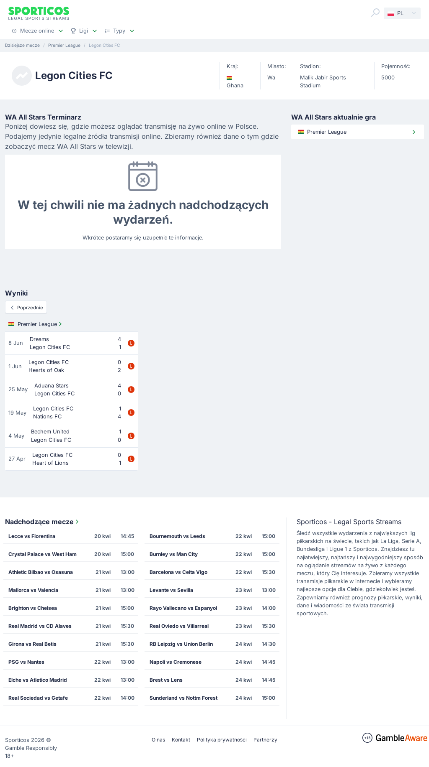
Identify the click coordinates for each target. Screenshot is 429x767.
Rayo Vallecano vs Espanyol (183, 608)
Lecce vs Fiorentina (31, 536)
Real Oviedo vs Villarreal (179, 626)
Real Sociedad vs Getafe (38, 698)
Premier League (36, 324)
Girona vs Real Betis (32, 644)
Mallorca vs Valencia (33, 590)
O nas (158, 739)
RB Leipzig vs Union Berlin (181, 644)
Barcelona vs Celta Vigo (178, 572)
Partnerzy (265, 739)
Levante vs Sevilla (171, 590)
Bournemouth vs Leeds (177, 536)
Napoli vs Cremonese (176, 662)
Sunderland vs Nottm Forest (183, 698)
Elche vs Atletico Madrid (37, 680)
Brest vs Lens (166, 680)
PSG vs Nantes (26, 662)
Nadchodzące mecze (42, 521)
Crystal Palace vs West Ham (42, 554)
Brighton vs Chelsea (32, 608)
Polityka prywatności (222, 739)
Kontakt (181, 739)
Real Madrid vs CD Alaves (40, 626)
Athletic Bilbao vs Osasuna (40, 572)
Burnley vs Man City (174, 554)
